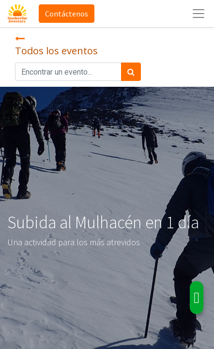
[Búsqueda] (131, 72)
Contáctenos (66, 13)
